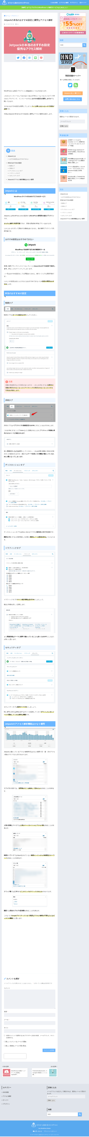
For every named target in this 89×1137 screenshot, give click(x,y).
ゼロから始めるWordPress (18, 2)
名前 (6, 1012)
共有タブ (12, 168)
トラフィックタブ (14, 173)
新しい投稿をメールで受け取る (16, 1046)
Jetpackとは (12, 156)
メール (6, 1020)
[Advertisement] (29, 76)
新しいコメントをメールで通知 (16, 1042)
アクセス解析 (64, 2)
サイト (6, 1028)
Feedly (75, 88)
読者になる (64, 126)
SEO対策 (54, 2)
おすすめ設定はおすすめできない (19, 159)
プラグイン (74, 2)
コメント (7, 988)
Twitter (70, 88)
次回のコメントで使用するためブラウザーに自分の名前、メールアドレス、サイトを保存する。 (30, 1037)
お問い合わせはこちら (72, 99)
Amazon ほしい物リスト (72, 93)
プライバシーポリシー (50, 1132)
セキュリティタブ (14, 176)
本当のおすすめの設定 (15, 163)
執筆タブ (12, 166)
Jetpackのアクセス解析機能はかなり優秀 (21, 180)
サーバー (83, 2)
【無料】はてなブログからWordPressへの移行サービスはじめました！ (44, 8)
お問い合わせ (37, 1132)
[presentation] (15, 1056)
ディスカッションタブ (15, 171)
